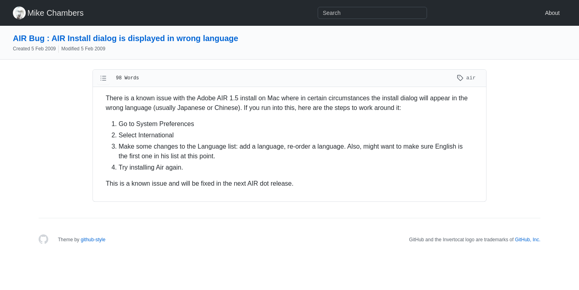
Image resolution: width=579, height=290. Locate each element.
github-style (93, 239)
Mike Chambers (55, 12)
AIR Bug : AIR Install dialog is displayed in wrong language (125, 38)
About (552, 13)
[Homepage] (43, 239)
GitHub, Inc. (527, 239)
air (466, 78)
